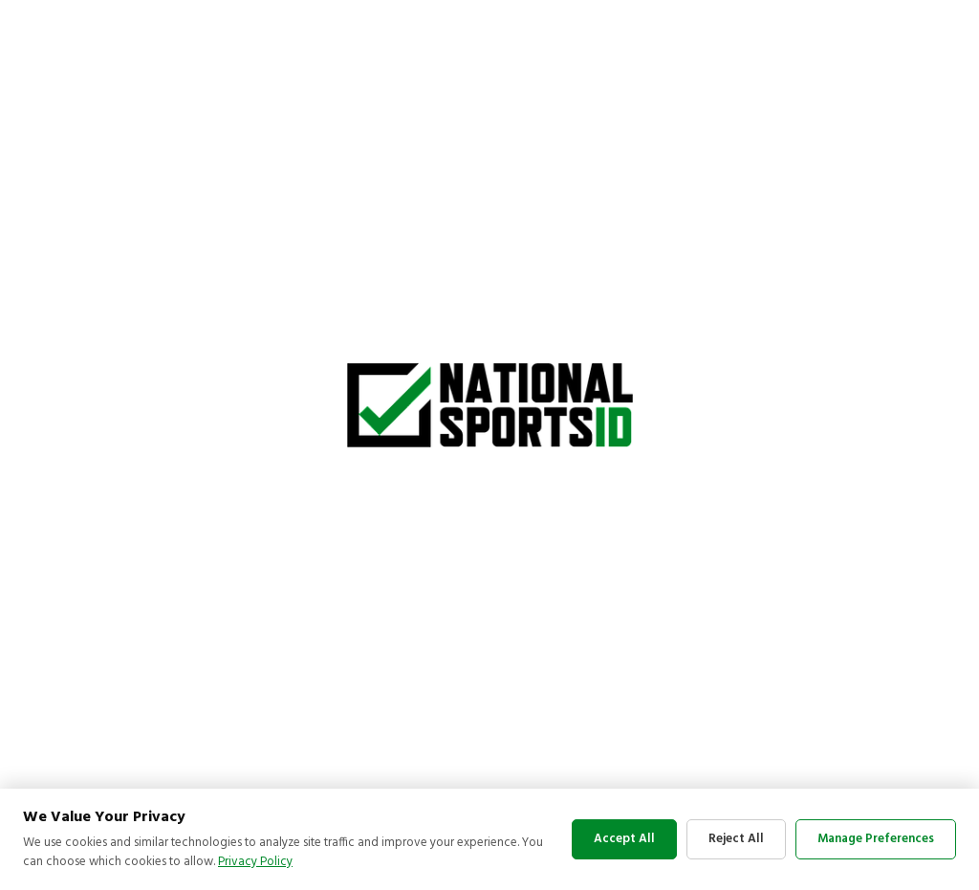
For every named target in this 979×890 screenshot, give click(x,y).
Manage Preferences (875, 839)
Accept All (624, 839)
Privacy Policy (255, 862)
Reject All (736, 839)
